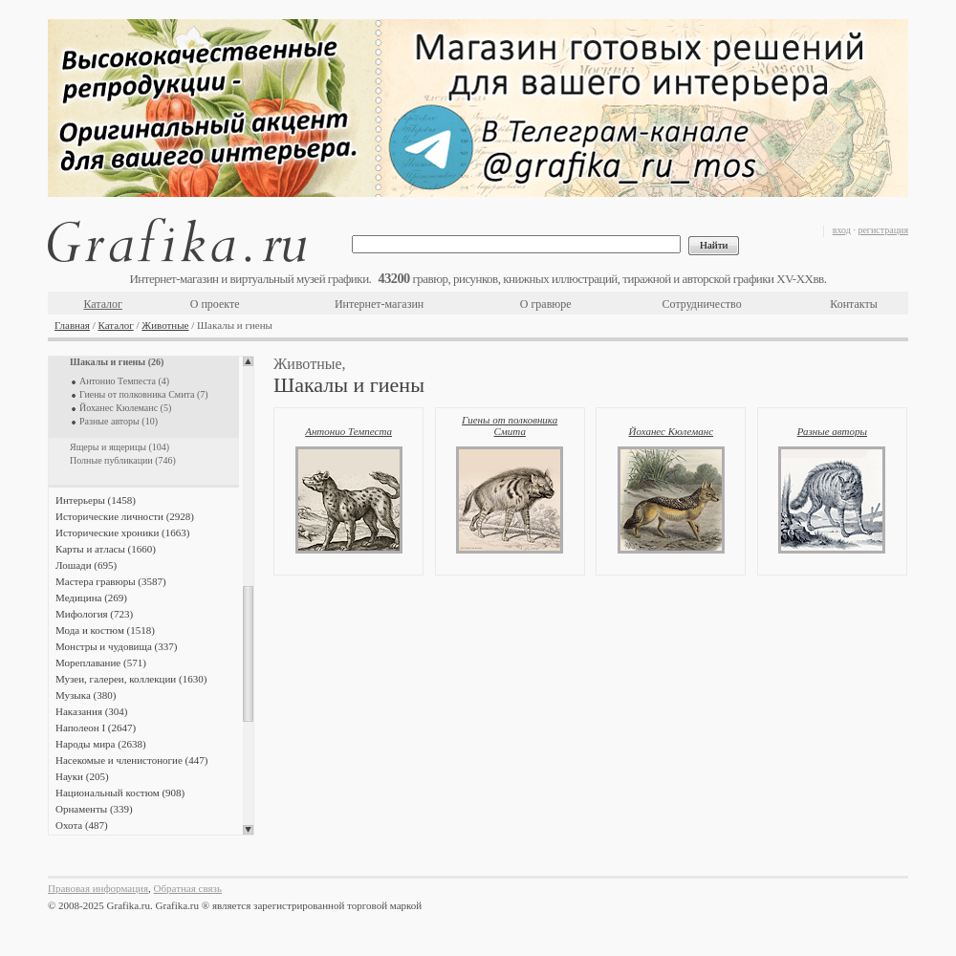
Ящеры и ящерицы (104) (119, 447)
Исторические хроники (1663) (122, 532)
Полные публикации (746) (123, 460)
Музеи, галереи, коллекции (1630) (130, 678)
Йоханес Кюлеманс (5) (125, 407)
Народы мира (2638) (100, 744)
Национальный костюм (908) (120, 792)
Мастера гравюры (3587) (110, 581)
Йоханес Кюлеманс (670, 431)
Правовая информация (98, 888)
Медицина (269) (91, 597)
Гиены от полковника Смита (509, 425)
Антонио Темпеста (348, 431)
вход (842, 230)
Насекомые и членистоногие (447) (131, 760)
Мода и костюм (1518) (105, 630)
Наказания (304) (91, 711)
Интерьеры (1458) (95, 500)
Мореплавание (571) (100, 662)
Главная (72, 325)
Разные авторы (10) (118, 421)
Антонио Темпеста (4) (124, 381)
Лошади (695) (86, 565)
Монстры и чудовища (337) (116, 646)
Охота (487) (81, 825)
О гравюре (546, 304)
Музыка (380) (85, 695)
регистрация (883, 230)
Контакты (854, 304)
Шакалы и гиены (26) (116, 362)
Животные (164, 325)
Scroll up (248, 361)
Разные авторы (832, 431)
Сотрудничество (702, 304)
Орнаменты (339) (94, 809)
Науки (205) (82, 776)
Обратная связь (188, 888)
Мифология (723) (94, 613)
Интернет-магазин (379, 304)
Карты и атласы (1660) (105, 548)
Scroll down (248, 830)
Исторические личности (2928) (124, 516)
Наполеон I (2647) (95, 727)
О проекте (215, 304)
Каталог (102, 304)
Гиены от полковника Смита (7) (143, 394)
